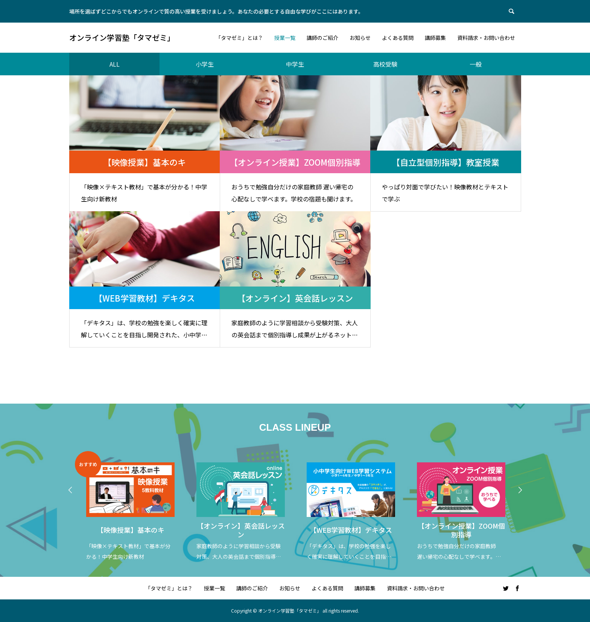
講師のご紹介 (252, 588)
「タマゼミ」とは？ (169, 588)
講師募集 (365, 588)
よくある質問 (327, 588)
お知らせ (289, 588)
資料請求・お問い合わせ (416, 588)
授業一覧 (214, 588)
